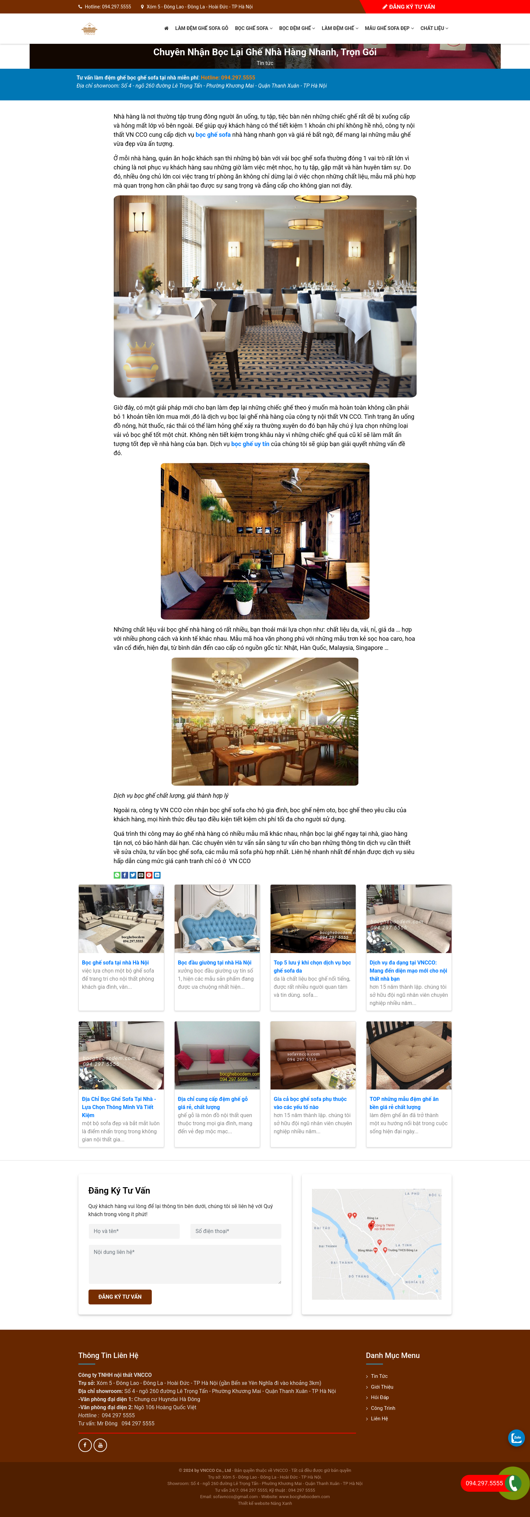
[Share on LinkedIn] (157, 875)
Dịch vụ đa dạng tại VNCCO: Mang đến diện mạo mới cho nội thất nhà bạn (408, 970)
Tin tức (265, 63)
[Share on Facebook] (124, 875)
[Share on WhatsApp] (117, 875)
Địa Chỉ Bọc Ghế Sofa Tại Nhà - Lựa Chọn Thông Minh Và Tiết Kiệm (119, 1107)
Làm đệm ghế (340, 28)
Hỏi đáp (380, 1397)
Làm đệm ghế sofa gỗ (201, 28)
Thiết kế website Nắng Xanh (265, 1503)
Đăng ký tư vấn (409, 6)
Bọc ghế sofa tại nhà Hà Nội (115, 962)
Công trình (383, 1408)
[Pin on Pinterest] (149, 875)
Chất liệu (435, 28)
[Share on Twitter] (133, 875)
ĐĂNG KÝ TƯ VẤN (120, 1297)
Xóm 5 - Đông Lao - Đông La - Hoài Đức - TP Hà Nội (200, 6)
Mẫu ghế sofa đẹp (389, 28)
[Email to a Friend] (141, 875)
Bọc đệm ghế (297, 28)
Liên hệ (379, 1419)
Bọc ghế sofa (253, 28)
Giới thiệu (382, 1387)
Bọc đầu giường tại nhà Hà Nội (215, 962)
